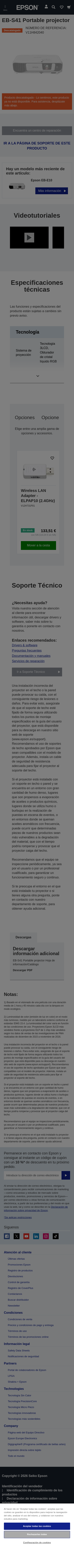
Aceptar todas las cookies (37, 1526)
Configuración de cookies (37, 1542)
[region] (37, 1525)
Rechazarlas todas (37, 1534)
